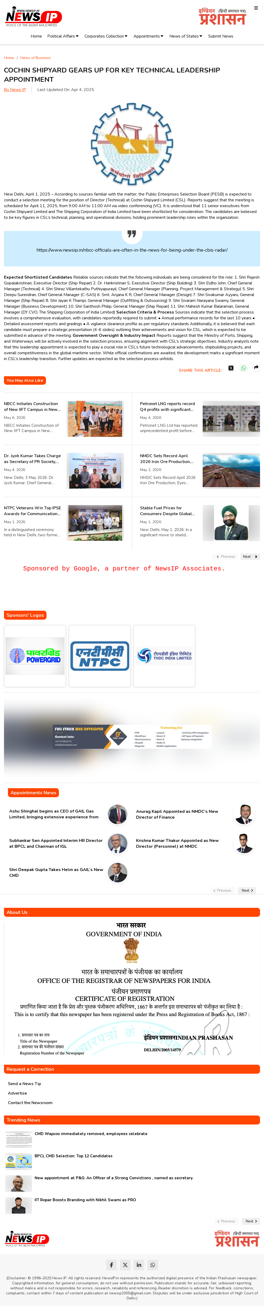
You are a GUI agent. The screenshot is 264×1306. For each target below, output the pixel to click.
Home (36, 36)
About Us (17, 912)
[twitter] (125, 1265)
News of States (184, 36)
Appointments (146, 36)
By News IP (15, 90)
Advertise (17, 1093)
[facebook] (111, 1265)
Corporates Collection (104, 36)
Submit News (220, 36)
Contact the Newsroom (30, 1103)
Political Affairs (61, 36)
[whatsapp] (152, 1265)
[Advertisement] (100, 595)
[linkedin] (139, 1265)
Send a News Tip (24, 1084)
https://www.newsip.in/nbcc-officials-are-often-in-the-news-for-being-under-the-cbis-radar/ (132, 250)
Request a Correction (30, 1069)
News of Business (35, 57)
